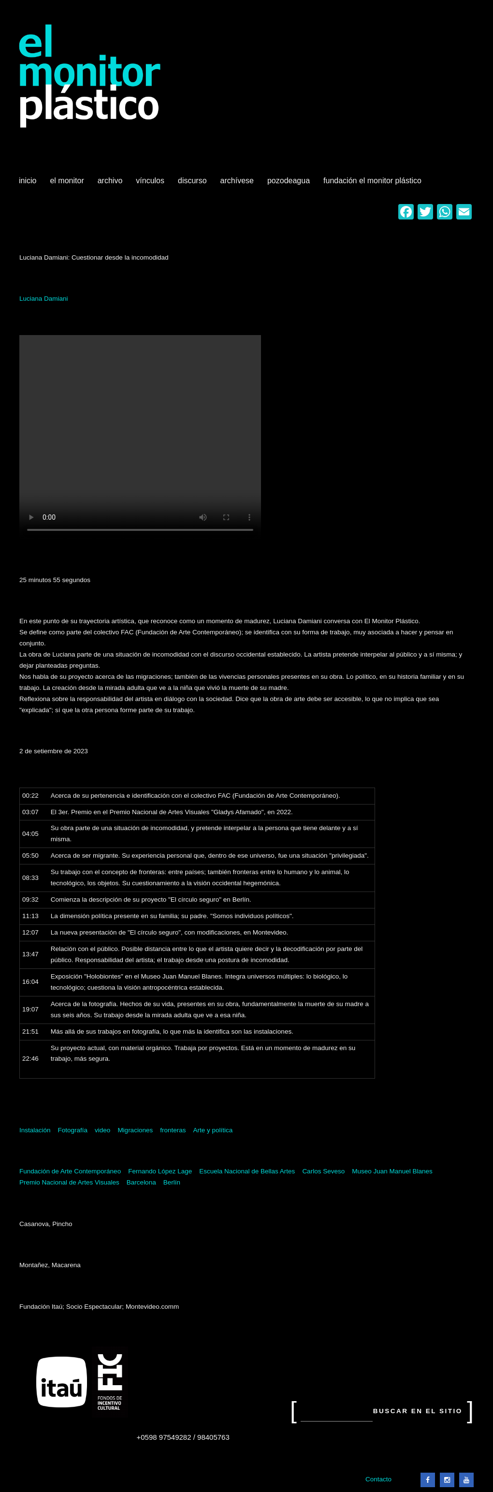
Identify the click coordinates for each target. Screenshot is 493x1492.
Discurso (192, 180)
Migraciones (135, 1130)
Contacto (378, 1479)
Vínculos (151, 184)
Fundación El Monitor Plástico (372, 180)
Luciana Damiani (43, 298)
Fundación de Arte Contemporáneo (70, 1171)
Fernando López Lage (160, 1171)
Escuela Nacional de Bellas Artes (247, 1171)
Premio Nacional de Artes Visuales (69, 1182)
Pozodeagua (289, 184)
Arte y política (212, 1130)
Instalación (35, 1130)
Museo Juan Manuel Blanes (392, 1171)
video (102, 1130)
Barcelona (141, 1182)
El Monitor (68, 184)
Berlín (171, 1182)
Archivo (111, 184)
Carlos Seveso (323, 1171)
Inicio (27, 180)
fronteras (173, 1130)
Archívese (237, 180)
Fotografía (73, 1130)
